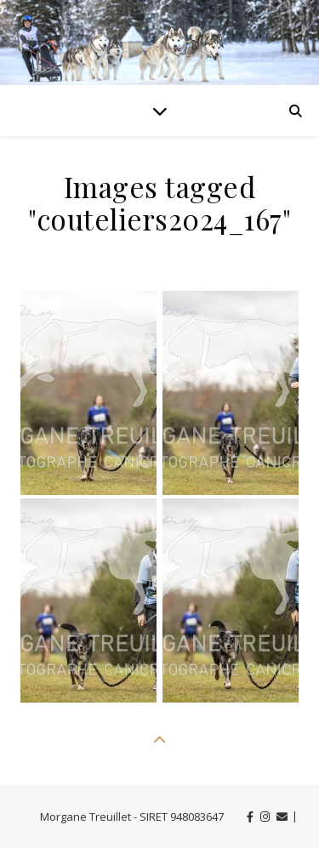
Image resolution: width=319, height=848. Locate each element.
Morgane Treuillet (85, 816)
